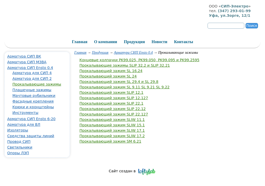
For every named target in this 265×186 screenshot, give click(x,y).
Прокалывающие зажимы (36, 84)
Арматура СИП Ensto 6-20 (31, 119)
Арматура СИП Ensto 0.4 (133, 53)
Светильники (19, 147)
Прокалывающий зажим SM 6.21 (110, 141)
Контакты (183, 42)
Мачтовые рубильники (33, 96)
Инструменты (25, 113)
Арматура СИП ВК (24, 56)
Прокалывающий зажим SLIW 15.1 (112, 125)
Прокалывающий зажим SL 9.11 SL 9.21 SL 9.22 (124, 87)
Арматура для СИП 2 (32, 78)
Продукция (100, 53)
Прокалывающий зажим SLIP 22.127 (113, 114)
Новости (159, 42)
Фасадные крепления (33, 101)
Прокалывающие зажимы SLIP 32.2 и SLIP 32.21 (124, 65)
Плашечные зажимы (31, 90)
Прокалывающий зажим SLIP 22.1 (111, 103)
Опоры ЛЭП (18, 153)
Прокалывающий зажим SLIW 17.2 (112, 136)
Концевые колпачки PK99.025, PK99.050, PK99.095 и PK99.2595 (139, 60)
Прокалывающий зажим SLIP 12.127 (113, 98)
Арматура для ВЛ (23, 124)
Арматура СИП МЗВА (26, 62)
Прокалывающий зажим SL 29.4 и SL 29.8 (118, 82)
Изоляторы (17, 130)
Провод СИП (19, 142)
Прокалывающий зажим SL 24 (108, 76)
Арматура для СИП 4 (32, 73)
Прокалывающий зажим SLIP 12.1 (111, 92)
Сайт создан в (122, 171)
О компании (105, 42)
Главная (80, 53)
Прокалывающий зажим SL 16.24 (110, 71)
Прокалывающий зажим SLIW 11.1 (112, 120)
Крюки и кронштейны (33, 107)
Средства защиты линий (30, 136)
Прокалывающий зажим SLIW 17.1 (112, 130)
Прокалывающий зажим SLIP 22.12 (112, 109)
